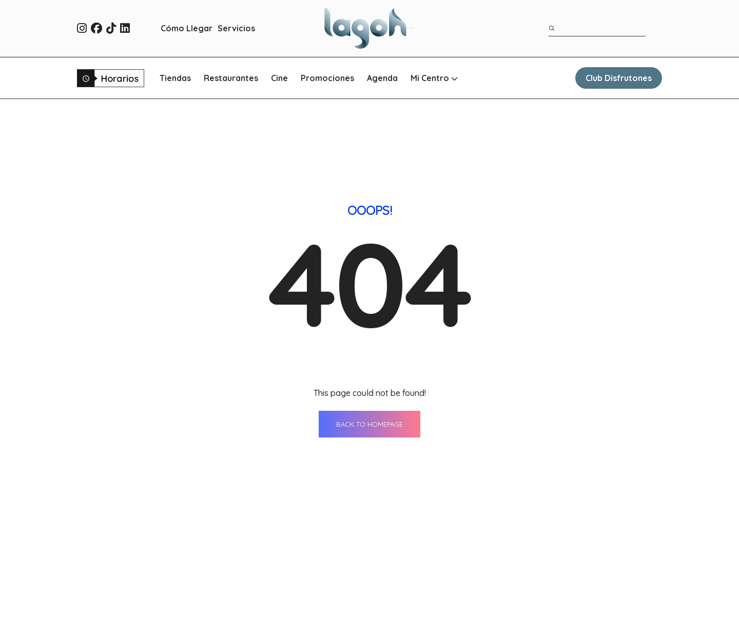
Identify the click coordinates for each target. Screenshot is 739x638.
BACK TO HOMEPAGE (369, 290)
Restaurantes (231, 78)
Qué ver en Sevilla (538, 603)
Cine (279, 78)
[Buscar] (552, 28)
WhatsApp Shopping (425, 622)
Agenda (382, 78)
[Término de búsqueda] (597, 28)
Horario (518, 584)
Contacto (521, 565)
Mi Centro (434, 78)
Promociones (327, 78)
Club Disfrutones (619, 78)
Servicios (236, 28)
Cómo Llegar (186, 28)
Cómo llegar (409, 603)
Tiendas (175, 78)
